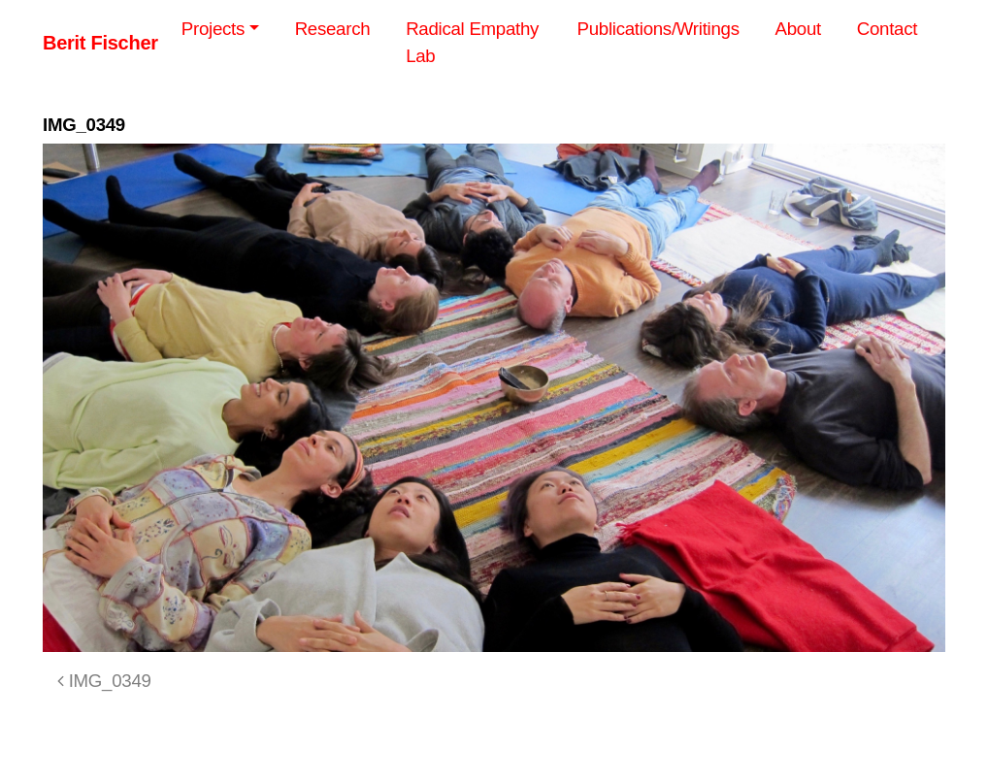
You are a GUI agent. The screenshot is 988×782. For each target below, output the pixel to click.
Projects (213, 28)
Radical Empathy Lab (472, 42)
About (798, 28)
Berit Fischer (100, 42)
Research (333, 28)
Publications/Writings (658, 28)
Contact (887, 28)
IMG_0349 (104, 680)
